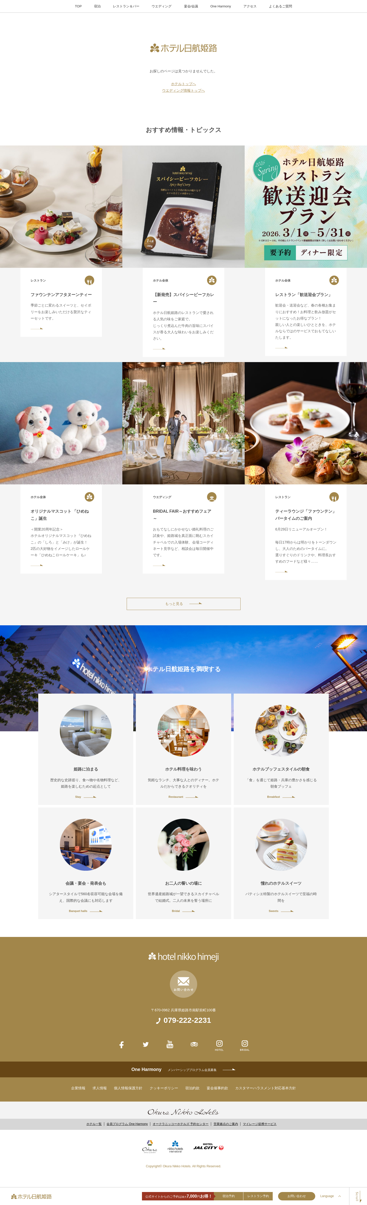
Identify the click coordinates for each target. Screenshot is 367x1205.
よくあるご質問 (280, 6)
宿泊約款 (192, 1088)
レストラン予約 (258, 1196)
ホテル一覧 (94, 1124)
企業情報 (78, 1088)
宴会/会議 (191, 6)
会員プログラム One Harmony (127, 1124)
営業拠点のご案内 (226, 1124)
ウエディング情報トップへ (183, 90)
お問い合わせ (296, 1196)
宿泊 (97, 6)
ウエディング (162, 6)
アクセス (250, 6)
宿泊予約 (228, 1196)
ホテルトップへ (183, 84)
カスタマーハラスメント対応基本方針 (265, 1088)
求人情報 (100, 1088)
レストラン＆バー (126, 6)
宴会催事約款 (217, 1088)
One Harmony (220, 6)
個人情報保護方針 (128, 1088)
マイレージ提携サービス (260, 1124)
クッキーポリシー (164, 1088)
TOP (78, 6)
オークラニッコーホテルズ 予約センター (180, 1124)
